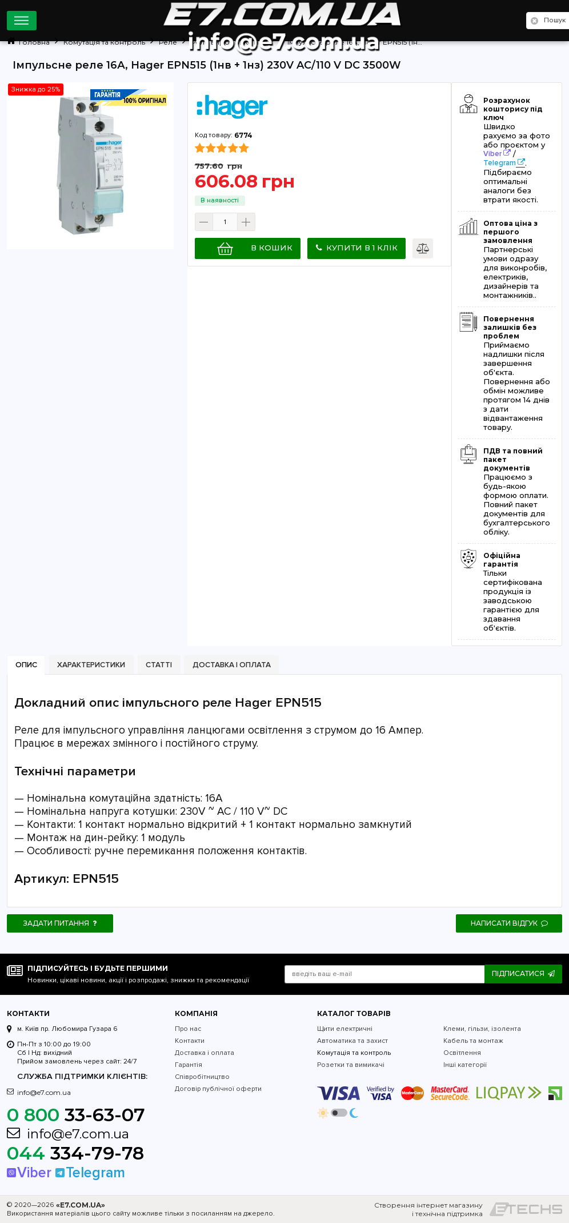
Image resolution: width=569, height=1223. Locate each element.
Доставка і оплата (204, 1053)
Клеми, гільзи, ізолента (482, 1029)
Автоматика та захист (352, 1041)
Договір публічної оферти (218, 1089)
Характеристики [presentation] (91, 665)
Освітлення (462, 1053)
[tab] (26, 665)
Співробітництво (202, 1077)
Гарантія (188, 1065)
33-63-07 (76, 1115)
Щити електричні (344, 1029)
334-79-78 (75, 1153)
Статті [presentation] (159, 665)
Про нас (188, 1029)
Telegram (499, 163)
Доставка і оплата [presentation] (232, 665)
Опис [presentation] (26, 665)
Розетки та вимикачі (350, 1065)
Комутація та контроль (354, 1053)
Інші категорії (465, 1065)
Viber (492, 153)
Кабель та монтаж (473, 1041)
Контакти (190, 1041)
